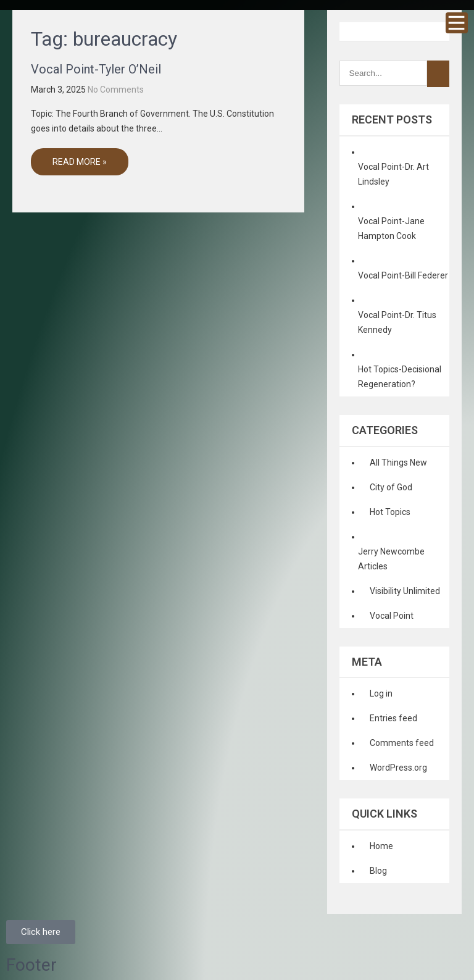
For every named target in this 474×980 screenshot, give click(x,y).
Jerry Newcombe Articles (391, 559)
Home (381, 846)
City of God (391, 487)
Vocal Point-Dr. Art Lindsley (393, 174)
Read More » (79, 162)
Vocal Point (392, 616)
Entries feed (393, 718)
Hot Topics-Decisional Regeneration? (399, 376)
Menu (457, 22)
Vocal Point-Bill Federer (403, 275)
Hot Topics (390, 512)
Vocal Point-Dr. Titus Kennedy (397, 322)
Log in (381, 693)
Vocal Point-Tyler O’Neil (96, 69)
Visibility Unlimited (405, 591)
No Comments (116, 89)
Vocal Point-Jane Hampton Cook (391, 228)
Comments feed (402, 743)
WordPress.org (398, 768)
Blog (378, 871)
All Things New (398, 462)
